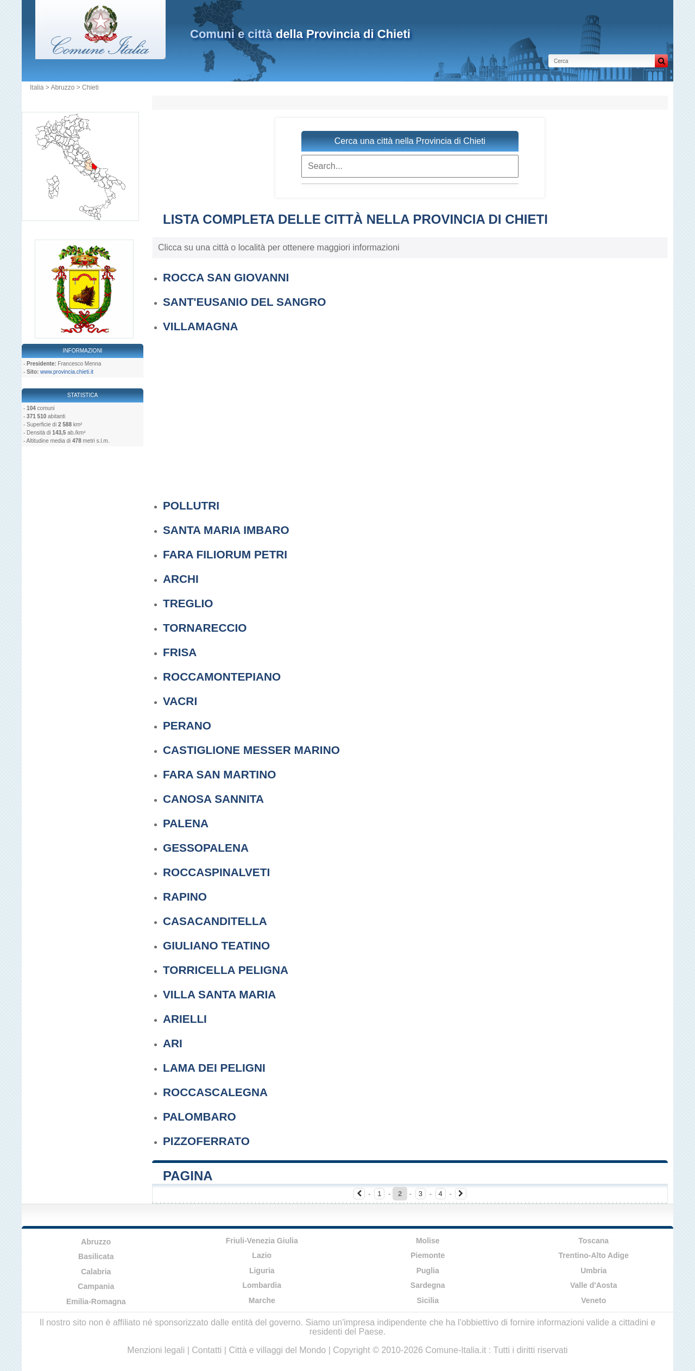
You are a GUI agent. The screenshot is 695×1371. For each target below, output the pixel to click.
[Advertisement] (415, 413)
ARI (172, 1043)
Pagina (188, 1175)
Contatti (207, 1350)
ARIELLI (185, 1018)
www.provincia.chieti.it (66, 372)
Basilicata (95, 1256)
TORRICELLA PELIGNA (225, 970)
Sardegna (427, 1285)
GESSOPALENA (206, 847)
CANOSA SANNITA (213, 799)
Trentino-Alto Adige (594, 1255)
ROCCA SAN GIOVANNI (226, 277)
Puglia (427, 1270)
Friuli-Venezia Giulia (262, 1240)
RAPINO (185, 896)
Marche (262, 1300)
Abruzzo (62, 87)
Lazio (261, 1255)
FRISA (180, 652)
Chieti (90, 87)
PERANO (187, 725)
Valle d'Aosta (593, 1285)
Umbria (593, 1270)
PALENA (185, 823)
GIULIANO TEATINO (216, 945)
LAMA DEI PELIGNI (214, 1067)
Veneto (593, 1300)
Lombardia (261, 1285)
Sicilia (428, 1300)
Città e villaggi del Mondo (277, 1350)
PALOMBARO (199, 1116)
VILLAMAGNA (200, 326)
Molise (428, 1240)
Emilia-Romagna (96, 1301)
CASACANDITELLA (215, 921)
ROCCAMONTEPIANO (222, 676)
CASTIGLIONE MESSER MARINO (251, 750)
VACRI (180, 701)
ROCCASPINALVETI (216, 872)
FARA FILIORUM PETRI (225, 554)
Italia (36, 87)
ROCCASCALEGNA (215, 1092)
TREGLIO (188, 603)
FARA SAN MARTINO (219, 774)
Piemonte (427, 1255)
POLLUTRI (191, 505)
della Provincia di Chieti (300, 34)
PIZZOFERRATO (206, 1141)
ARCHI (181, 579)
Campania (96, 1286)
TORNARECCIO (205, 627)
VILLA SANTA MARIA (219, 994)
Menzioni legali (156, 1350)
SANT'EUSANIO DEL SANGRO (244, 301)
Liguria (262, 1270)
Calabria (96, 1271)
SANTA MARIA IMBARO (226, 530)
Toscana (593, 1240)
